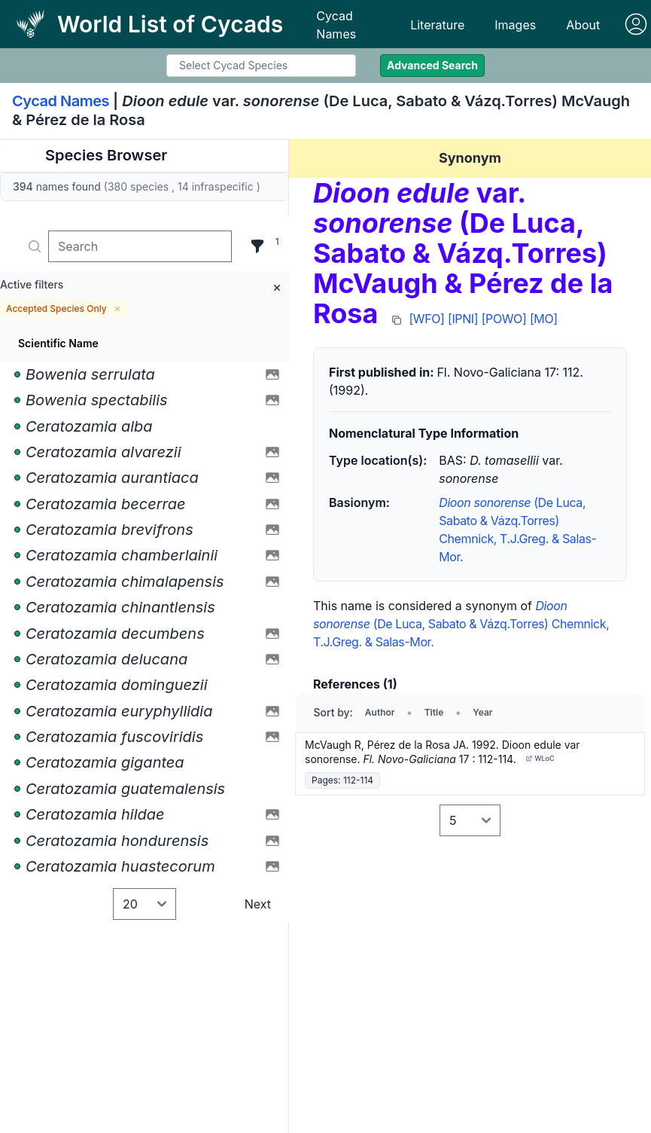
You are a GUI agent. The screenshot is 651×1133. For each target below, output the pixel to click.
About (583, 24)
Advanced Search (432, 65)
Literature (437, 24)
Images (515, 24)
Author (380, 712)
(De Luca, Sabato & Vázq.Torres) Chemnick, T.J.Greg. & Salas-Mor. (461, 623)
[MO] (544, 318)
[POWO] (504, 318)
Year (482, 712)
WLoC (539, 758)
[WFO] (426, 318)
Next (258, 904)
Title (434, 712)
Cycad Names (336, 24)
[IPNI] (463, 318)
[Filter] (257, 246)
